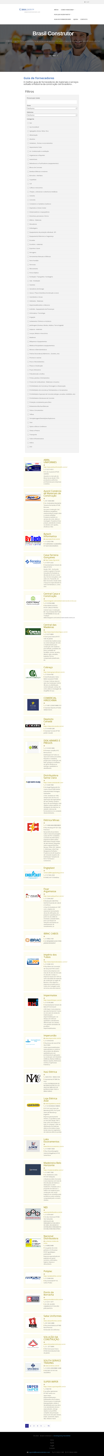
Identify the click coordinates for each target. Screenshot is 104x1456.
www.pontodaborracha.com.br (53, 1299)
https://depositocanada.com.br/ (54, 726)
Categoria (30, 119)
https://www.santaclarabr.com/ (53, 782)
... (44, 1426)
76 (48, 1426)
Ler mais (53, 56)
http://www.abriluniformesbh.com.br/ (56, 467)
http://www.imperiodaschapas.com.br (56, 632)
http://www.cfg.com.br (52, 560)
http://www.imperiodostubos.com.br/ (55, 962)
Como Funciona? (67, 10)
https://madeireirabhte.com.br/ (53, 1170)
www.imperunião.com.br (53, 1038)
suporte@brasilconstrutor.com (39, 1452)
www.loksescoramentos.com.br (54, 1146)
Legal (52, 1445)
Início (56, 10)
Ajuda (75, 19)
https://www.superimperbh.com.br (55, 1387)
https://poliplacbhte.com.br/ (52, 1276)
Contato (83, 19)
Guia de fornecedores (62, 19)
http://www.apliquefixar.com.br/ (54, 896)
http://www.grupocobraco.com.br (54, 672)
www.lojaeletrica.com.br (52, 1104)
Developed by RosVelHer (62, 1436)
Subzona (30, 112)
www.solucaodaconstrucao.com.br (55, 1344)
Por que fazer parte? (62, 14)
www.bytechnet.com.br (52, 539)
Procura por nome (33, 98)
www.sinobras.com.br (52, 1366)
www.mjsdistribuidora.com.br (53, 1212)
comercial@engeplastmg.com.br (54, 873)
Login (86, 2)
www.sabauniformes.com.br (53, 1321)
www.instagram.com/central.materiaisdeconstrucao (60, 601)
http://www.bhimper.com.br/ (53, 1000)
